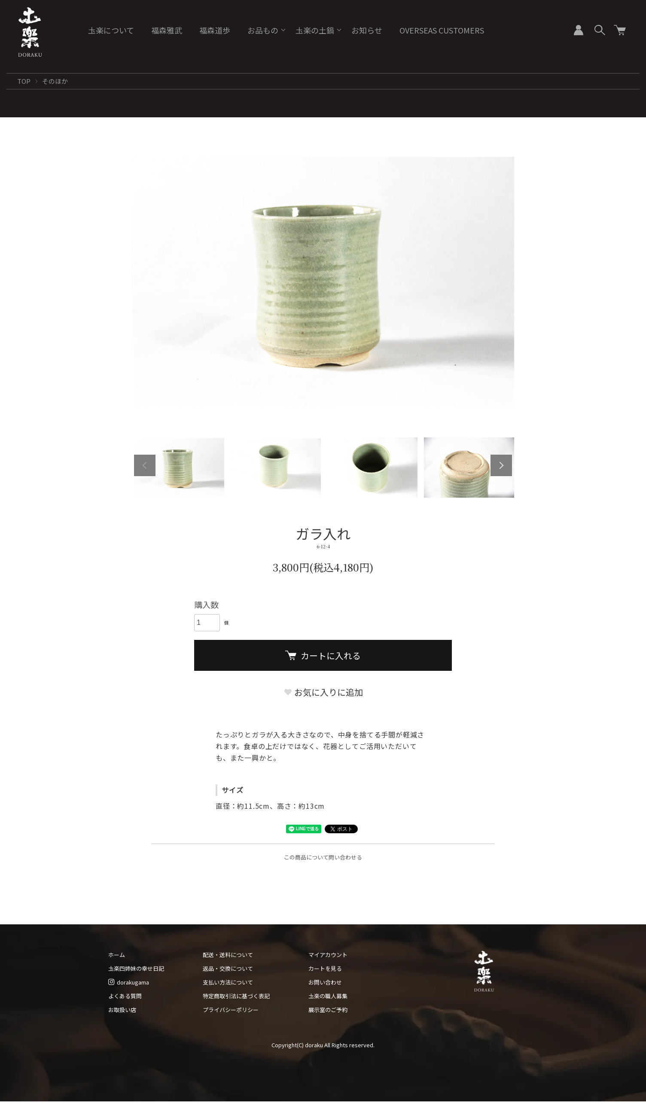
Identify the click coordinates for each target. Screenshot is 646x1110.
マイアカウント (327, 955)
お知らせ (366, 30)
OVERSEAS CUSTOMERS (441, 30)
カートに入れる (323, 655)
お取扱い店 (122, 1010)
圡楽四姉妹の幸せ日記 (136, 968)
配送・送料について (228, 955)
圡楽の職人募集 (327, 996)
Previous (144, 465)
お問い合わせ (325, 982)
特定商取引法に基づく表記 (236, 996)
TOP (23, 81)
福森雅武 (166, 30)
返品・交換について (228, 968)
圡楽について (111, 30)
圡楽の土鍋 (315, 30)
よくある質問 (125, 996)
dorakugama (128, 982)
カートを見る (325, 968)
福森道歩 (214, 30)
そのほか (55, 81)
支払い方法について (228, 982)
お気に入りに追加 (323, 692)
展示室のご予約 (327, 1010)
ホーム (116, 955)
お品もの (262, 30)
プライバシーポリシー (231, 1010)
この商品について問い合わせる (323, 857)
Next (501, 465)
